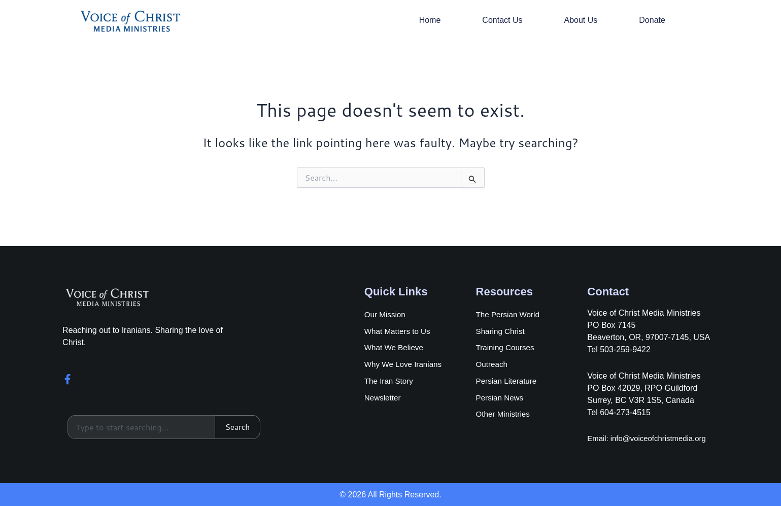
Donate (652, 20)
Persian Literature (508, 382)
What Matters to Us (399, 330)
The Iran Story (390, 382)
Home (430, 20)
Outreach (493, 364)
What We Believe (395, 347)
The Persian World (509, 313)
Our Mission (386, 313)
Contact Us (502, 20)
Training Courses (506, 347)
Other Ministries (504, 416)
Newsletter (383, 399)
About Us (580, 20)
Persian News (501, 399)
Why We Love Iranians (405, 364)
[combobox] (140, 427)
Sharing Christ (501, 330)
